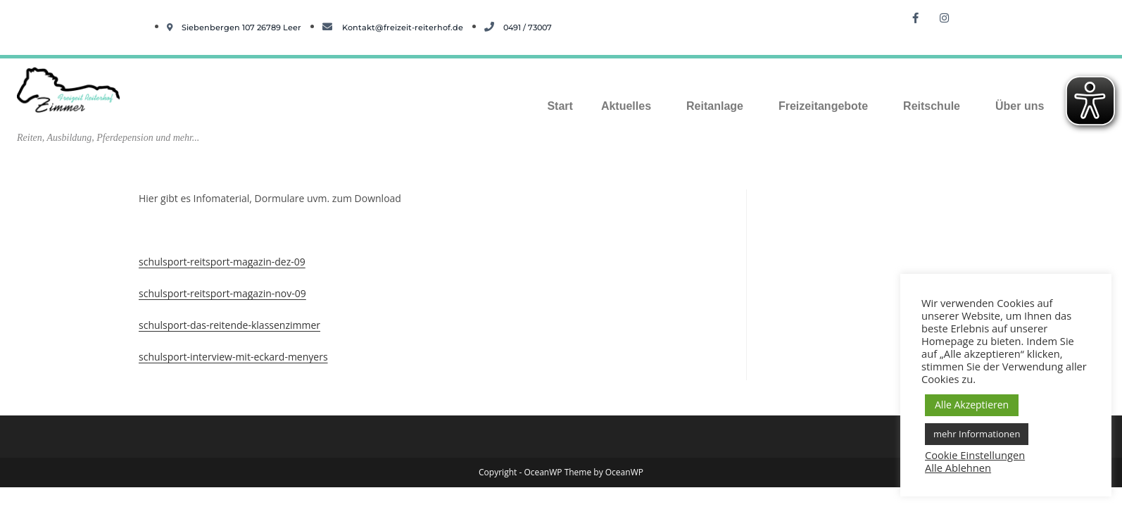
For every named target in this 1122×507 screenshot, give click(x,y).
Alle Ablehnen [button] (958, 467)
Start (559, 106)
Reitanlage (714, 106)
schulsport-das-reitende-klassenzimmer (229, 325)
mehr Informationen (976, 433)
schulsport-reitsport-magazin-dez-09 (222, 261)
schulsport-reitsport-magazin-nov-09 (222, 293)
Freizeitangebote (823, 106)
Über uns (1019, 106)
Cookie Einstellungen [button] (975, 455)
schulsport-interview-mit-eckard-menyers (233, 356)
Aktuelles (626, 106)
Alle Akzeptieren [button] (972, 404)
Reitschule (931, 106)
